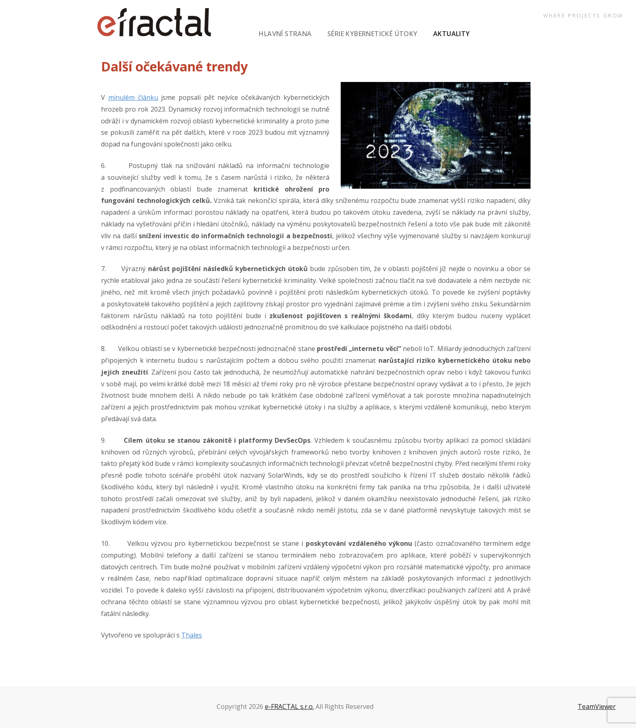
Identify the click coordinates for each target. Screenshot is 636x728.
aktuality (451, 33)
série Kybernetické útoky (372, 33)
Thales (191, 635)
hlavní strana (285, 33)
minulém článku (133, 97)
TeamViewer (597, 706)
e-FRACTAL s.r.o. (289, 706)
